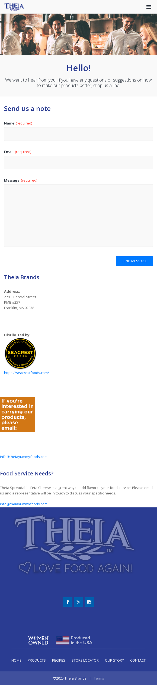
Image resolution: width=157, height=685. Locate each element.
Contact (138, 660)
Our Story (114, 660)
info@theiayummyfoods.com (23, 456)
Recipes (58, 660)
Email (17, 151)
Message (20, 180)
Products (37, 660)
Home (16, 660)
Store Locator (85, 660)
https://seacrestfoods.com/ (26, 372)
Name (18, 123)
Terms (99, 678)
